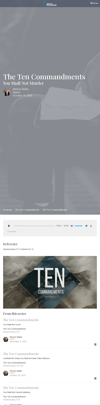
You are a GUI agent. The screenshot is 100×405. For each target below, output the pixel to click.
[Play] (9, 226)
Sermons (7, 209)
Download (11, 231)
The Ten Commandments (27, 209)
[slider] (33, 226)
